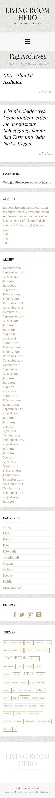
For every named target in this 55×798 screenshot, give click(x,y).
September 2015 (13, 409)
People (7, 575)
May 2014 (9, 457)
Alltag (7, 527)
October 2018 (11, 312)
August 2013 (10, 497)
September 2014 (13, 440)
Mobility (8, 569)
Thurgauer (20, 714)
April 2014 (9, 462)
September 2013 (13, 492)
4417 (5, 238)
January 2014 (11, 475)
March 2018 (10, 343)
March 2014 (10, 466)
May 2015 (8, 426)
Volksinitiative (35, 714)
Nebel (6, 698)
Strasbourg (20, 706)
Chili (14, 650)
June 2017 (9, 382)
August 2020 (11, 277)
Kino (32, 683)
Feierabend (9, 666)
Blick (6, 650)
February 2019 (12, 294)
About (27, 788)
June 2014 (9, 453)
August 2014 (10, 444)
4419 (5, 234)
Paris (15, 698)
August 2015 (10, 413)
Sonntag (8, 706)
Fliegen (38, 666)
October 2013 (11, 488)
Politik (7, 581)
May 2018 (9, 334)
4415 (5, 243)
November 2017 (13, 360)
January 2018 (11, 351)
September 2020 (13, 272)
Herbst (7, 675)
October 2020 (12, 268)
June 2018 (9, 329)
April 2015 (9, 431)
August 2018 (10, 321)
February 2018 (12, 347)
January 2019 (11, 299)
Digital (7, 533)
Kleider (40, 683)
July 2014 (8, 448)
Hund (16, 675)
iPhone (40, 675)
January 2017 (11, 404)
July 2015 (8, 418)
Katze (14, 683)
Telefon (7, 714)
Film (19, 666)
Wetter (7, 721)
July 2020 (9, 281)
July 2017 (8, 378)
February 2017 (12, 400)
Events (7, 539)
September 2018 (13, 316)
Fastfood (34, 659)
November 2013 (13, 484)
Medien (8, 563)
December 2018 (13, 303)
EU (21, 650)
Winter (17, 721)
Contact (35, 788)
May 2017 (8, 387)
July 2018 (8, 325)
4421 (5, 229)
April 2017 (9, 391)
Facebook (15, 657)
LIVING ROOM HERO (27, 14)
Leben (6, 690)
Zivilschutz (44, 721)
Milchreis (17, 690)
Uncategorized (12, 587)
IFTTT (28, 674)
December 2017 (13, 356)
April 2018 (9, 338)
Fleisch (28, 666)
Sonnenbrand (38, 698)
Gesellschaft (11, 557)
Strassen (33, 706)
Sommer (25, 698)
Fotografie (9, 551)
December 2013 (13, 479)
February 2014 (12, 470)
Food (6, 545)
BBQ (48, 643)
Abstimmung (16, 643)
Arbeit (28, 643)
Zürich (7, 729)
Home (10, 64)
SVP (41, 706)
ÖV (15, 729)
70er (6, 643)
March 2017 (10, 396)
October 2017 (11, 365)
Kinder (23, 683)
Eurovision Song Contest (37, 650)
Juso (6, 682)
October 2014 (11, 435)
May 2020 (9, 290)
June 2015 (9, 422)
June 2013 (9, 501)
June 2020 (9, 285)
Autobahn (39, 643)
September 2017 (13, 369)
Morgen (40, 690)
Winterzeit (30, 721)
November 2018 (13, 307)
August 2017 (10, 373)
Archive (19, 788)
